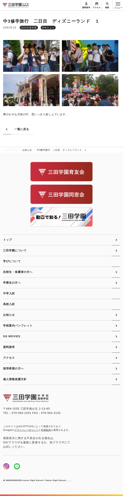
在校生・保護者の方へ (18, 271)
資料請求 (86, 7)
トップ (7, 239)
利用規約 (46, 430)
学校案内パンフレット (18, 325)
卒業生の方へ (12, 282)
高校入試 (9, 304)
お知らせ (9, 314)
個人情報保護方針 (15, 379)
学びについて (12, 261)
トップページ (10, 150)
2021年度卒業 (29, 27)
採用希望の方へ (13, 368)
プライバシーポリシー (26, 430)
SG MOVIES (11, 336)
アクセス (97, 7)
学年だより (48, 27)
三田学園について (15, 250)
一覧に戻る (21, 129)
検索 (107, 7)
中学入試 (9, 293)
